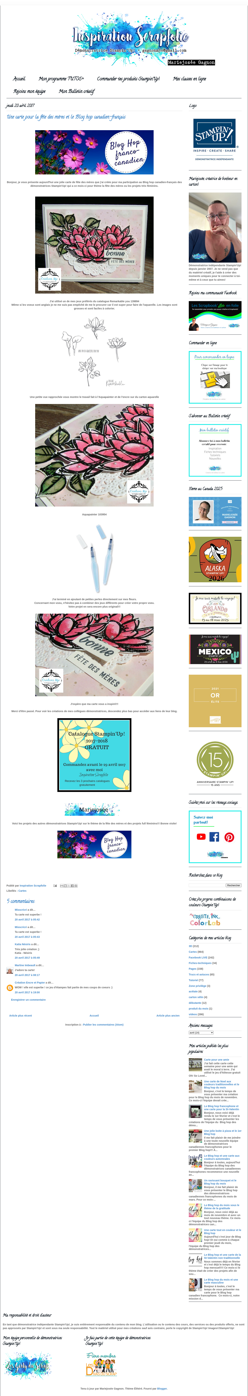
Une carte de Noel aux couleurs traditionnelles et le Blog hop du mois (221, 1084)
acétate (193, 991)
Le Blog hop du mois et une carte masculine (221, 1281)
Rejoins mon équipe (29, 92)
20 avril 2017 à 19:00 (27, 992)
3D (190, 946)
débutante (195, 1002)
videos (193, 1014)
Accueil (19, 79)
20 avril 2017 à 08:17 (27, 975)
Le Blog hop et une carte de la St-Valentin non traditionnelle (222, 1256)
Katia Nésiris (23, 944)
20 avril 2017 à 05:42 (27, 919)
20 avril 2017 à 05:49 (27, 957)
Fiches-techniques (200, 963)
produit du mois (198, 1008)
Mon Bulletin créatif (76, 92)
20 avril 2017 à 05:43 (27, 936)
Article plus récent (20, 1015)
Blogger (162, 1388)
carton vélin (196, 997)
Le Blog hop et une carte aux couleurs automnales (221, 1157)
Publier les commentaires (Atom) (103, 1024)
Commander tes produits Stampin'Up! (128, 79)
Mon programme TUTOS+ (60, 79)
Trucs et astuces (199, 974)
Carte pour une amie (216, 1059)
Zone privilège (197, 985)
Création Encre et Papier (30, 982)
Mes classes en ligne (189, 79)
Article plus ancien (168, 1015)
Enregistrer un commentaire (28, 999)
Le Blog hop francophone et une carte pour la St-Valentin (221, 1108)
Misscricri (21, 909)
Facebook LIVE (198, 957)
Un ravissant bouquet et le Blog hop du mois (220, 1182)
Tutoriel (193, 980)
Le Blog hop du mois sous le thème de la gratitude (221, 1207)
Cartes (23, 890)
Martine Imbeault (25, 965)
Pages (192, 968)
